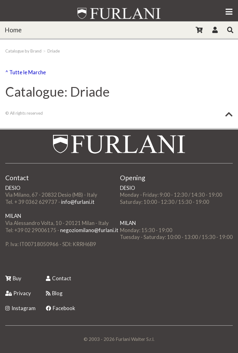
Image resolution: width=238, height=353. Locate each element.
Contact (58, 278)
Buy (13, 278)
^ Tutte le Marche (25, 72)
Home (13, 30)
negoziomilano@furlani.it (89, 230)
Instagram (20, 308)
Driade (53, 50)
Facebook (60, 308)
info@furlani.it (78, 202)
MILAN (13, 216)
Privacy (18, 293)
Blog (54, 293)
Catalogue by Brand (23, 50)
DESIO (12, 188)
